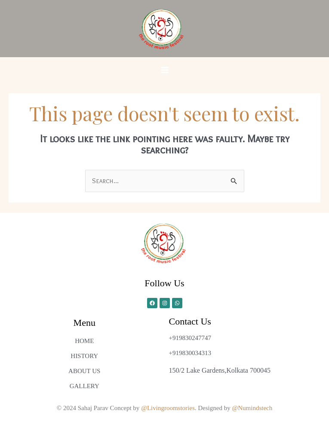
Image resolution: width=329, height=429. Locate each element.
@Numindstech (252, 407)
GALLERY (84, 386)
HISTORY (84, 355)
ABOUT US (84, 371)
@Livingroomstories (168, 407)
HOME (84, 340)
